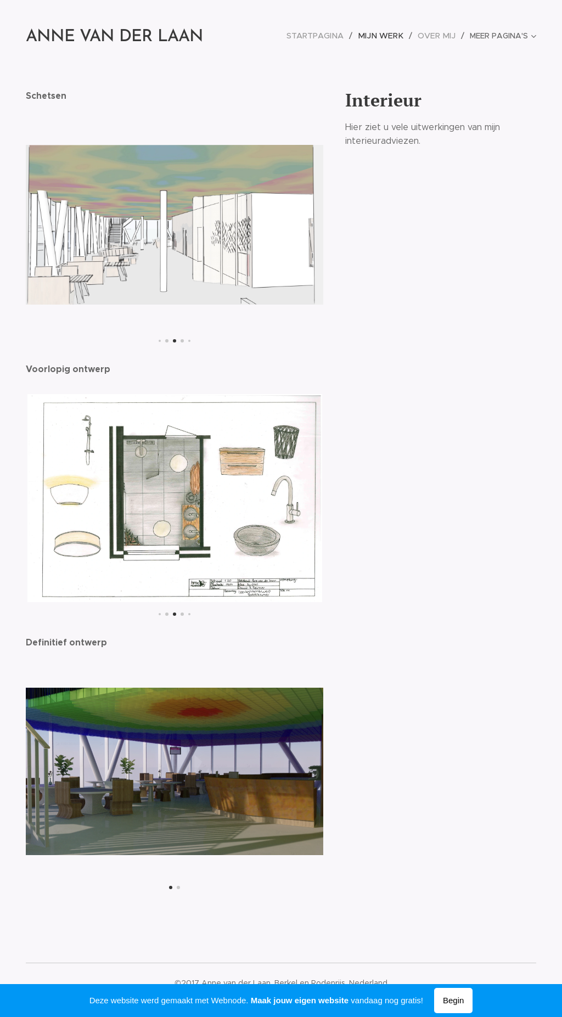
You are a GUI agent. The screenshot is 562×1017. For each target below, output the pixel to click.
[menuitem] (271, 35)
